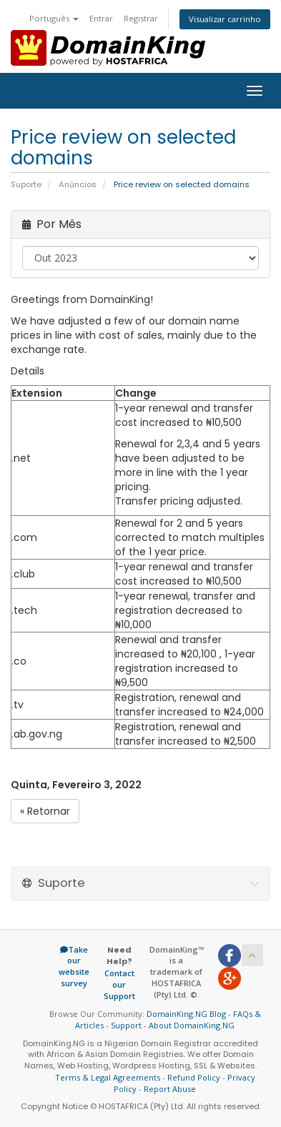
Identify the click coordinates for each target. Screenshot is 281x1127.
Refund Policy (193, 1077)
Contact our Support (119, 984)
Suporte (26, 184)
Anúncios (78, 184)
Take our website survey (74, 966)
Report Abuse (170, 1088)
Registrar (141, 18)
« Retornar (45, 811)
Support (126, 1025)
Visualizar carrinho (225, 19)
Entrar (101, 18)
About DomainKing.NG (192, 1025)
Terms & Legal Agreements (107, 1077)
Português (54, 18)
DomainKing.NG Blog (186, 1013)
